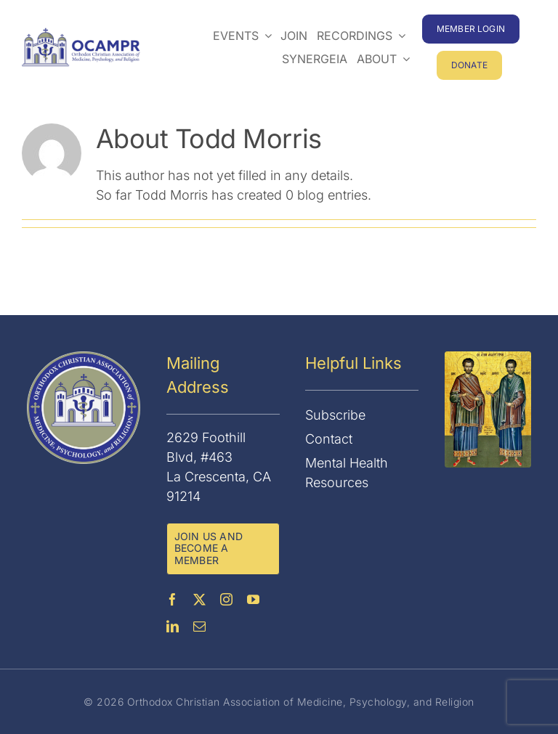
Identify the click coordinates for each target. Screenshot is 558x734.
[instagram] (226, 599)
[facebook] (172, 599)
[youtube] (253, 599)
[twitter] (199, 599)
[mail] (199, 626)
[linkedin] (172, 626)
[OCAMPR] (81, 33)
